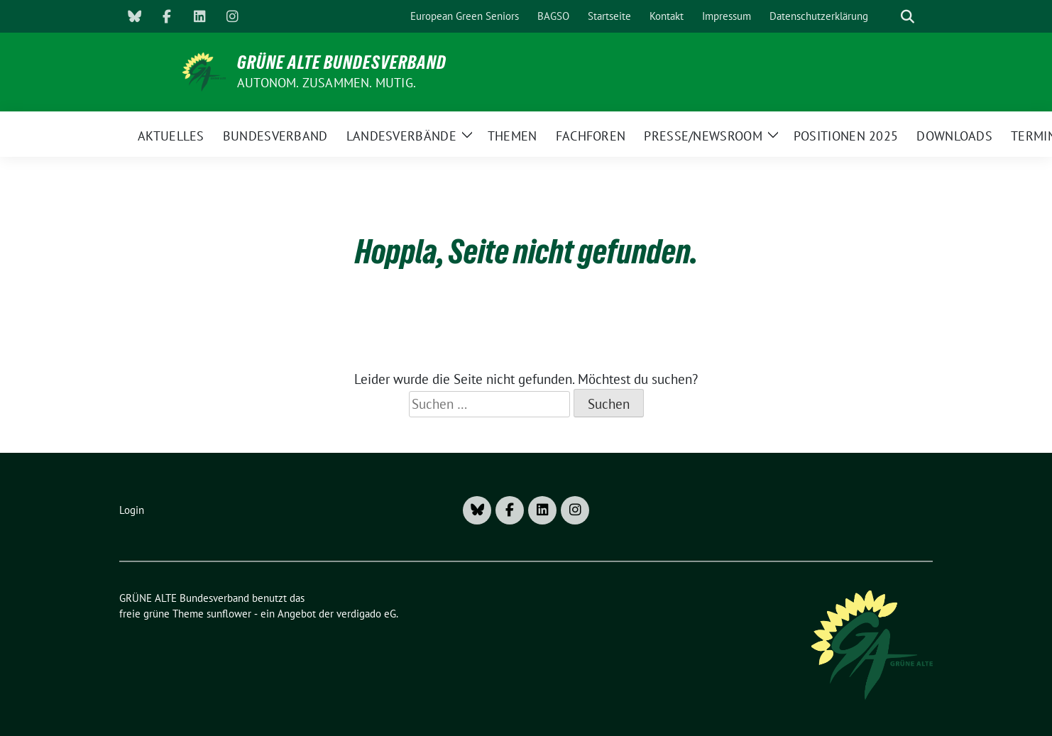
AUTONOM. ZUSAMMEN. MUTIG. (326, 83)
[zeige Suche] (907, 17)
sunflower (229, 613)
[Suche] (887, 17)
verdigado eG (366, 613)
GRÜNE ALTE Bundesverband (341, 62)
